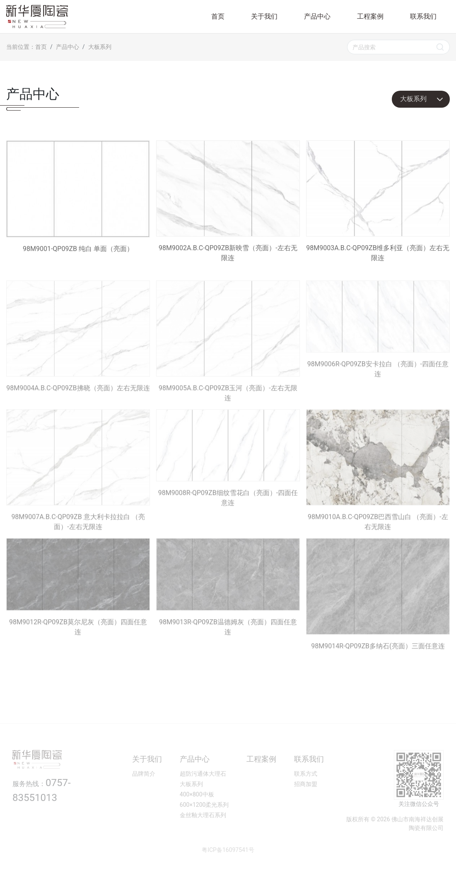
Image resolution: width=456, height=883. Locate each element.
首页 (217, 16)
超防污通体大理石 (203, 787)
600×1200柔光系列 (204, 818)
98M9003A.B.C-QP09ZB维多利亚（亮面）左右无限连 (378, 202)
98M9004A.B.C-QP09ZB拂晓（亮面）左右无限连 (78, 349)
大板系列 (99, 46)
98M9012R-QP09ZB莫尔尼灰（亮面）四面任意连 (78, 600)
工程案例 (370, 16)
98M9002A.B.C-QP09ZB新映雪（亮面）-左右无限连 (228, 202)
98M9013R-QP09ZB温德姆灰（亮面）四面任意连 (228, 600)
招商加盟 (305, 798)
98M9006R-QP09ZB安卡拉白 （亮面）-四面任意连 (378, 342)
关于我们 (264, 16)
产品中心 (317, 16)
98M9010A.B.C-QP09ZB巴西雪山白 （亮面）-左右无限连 (378, 483)
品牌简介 (143, 787)
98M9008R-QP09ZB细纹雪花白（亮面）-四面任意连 (228, 471)
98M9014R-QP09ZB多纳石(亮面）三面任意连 (378, 607)
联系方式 (305, 787)
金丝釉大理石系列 (203, 829)
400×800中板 (197, 808)
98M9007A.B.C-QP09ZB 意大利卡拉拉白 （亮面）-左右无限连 (78, 483)
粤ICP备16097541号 (228, 864)
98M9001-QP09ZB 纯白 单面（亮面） (78, 197)
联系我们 (423, 16)
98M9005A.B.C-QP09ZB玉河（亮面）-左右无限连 (228, 354)
